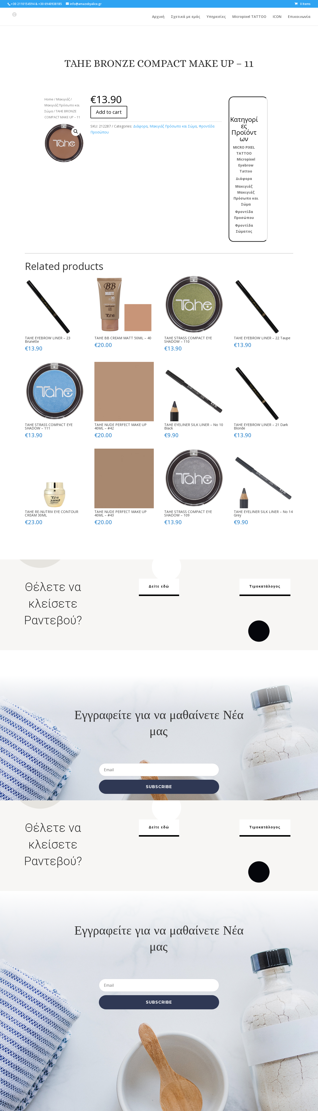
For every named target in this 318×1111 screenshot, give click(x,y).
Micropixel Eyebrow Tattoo (246, 165)
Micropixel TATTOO (249, 17)
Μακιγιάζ (63, 99)
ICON (277, 17)
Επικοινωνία (299, 17)
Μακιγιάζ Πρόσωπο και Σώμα (173, 126)
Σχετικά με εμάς (185, 17)
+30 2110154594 (23, 4)
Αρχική (158, 17)
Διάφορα (140, 126)
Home (48, 99)
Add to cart (109, 112)
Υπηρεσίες (216, 17)
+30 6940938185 (50, 4)
